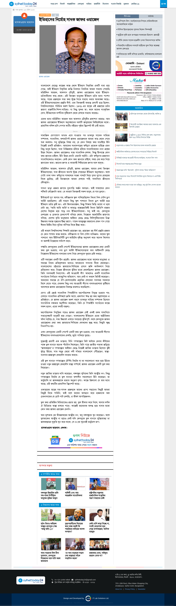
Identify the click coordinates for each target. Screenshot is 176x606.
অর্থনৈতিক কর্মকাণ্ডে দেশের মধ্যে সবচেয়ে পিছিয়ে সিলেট (136, 151)
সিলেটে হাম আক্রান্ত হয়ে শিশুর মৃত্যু (129, 164)
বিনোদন (106, 4)
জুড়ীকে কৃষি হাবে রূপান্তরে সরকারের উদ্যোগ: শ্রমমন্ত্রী (138, 34)
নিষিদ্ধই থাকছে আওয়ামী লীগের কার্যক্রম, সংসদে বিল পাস (137, 157)
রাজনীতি (97, 4)
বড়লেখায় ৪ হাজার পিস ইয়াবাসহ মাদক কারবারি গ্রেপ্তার (136, 145)
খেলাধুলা (81, 4)
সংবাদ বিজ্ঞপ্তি (116, 4)
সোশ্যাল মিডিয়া (45, 15)
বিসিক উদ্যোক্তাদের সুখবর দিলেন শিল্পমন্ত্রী (135, 29)
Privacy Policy (130, 589)
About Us (118, 589)
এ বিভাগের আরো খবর (50, 504)
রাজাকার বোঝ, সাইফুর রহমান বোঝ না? (98, 554)
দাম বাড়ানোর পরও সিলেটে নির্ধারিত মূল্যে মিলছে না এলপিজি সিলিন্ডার (137, 177)
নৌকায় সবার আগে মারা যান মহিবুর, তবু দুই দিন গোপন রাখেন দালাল (138, 186)
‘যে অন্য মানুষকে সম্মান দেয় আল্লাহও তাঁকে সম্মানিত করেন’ (74, 555)
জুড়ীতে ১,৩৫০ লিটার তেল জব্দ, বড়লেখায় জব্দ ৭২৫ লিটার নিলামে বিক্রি (144, 136)
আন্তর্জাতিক (71, 4)
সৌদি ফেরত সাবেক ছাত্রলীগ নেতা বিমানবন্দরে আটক (138, 40)
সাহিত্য (88, 4)
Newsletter (141, 589)
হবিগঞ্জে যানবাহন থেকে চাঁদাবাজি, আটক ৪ (145, 113)
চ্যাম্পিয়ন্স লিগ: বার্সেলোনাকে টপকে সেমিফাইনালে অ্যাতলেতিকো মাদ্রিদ (137, 23)
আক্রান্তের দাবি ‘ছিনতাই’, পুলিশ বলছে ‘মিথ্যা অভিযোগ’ (136, 170)
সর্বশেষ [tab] (150, 16)
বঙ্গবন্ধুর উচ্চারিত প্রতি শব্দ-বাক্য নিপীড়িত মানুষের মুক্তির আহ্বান (49, 495)
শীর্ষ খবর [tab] (127, 16)
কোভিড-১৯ (135, 4)
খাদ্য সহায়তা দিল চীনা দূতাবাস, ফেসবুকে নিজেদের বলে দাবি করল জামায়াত (50, 556)
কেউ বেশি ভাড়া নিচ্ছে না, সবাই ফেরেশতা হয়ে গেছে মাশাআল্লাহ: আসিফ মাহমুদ (99, 527)
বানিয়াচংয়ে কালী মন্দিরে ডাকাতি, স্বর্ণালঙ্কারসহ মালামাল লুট (139, 56)
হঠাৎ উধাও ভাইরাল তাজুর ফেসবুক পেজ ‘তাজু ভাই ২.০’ (49, 526)
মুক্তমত (126, 4)
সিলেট (62, 4)
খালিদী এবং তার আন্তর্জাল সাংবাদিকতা (73, 494)
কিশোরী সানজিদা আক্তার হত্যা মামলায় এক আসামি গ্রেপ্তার (145, 125)
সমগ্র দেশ (54, 4)
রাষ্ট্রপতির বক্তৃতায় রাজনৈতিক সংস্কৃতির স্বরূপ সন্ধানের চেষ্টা (97, 495)
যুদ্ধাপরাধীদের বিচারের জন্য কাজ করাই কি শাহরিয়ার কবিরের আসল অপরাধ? (74, 527)
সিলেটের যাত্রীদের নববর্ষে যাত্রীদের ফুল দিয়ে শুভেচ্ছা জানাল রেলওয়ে (138, 47)
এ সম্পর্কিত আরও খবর (50, 474)
